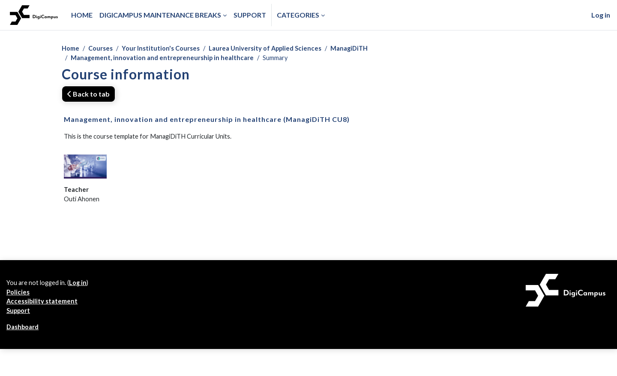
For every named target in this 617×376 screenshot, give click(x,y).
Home (71, 49)
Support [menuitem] (250, 15)
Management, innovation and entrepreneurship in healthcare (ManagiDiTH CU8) (207, 121)
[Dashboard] (34, 15)
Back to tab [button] (88, 95)
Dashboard (24, 338)
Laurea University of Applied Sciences (278, 49)
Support (19, 320)
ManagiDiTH (368, 49)
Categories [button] (298, 15)
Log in (600, 15)
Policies (18, 300)
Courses (103, 49)
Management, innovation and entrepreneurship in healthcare (167, 59)
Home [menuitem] (82, 15)
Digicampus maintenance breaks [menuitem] (160, 15)
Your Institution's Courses (167, 49)
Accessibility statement (44, 310)
